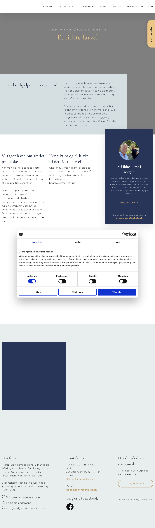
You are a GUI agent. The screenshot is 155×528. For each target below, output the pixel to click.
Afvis (38, 292)
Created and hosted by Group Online (135, 499)
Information (134, 7)
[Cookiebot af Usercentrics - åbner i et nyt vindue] (124, 234)
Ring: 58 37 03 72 (129, 202)
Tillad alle (116, 292)
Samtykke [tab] (37, 242)
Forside (48, 7)
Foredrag (88, 7)
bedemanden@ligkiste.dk (129, 218)
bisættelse (90, 117)
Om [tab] (118, 242)
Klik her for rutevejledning (80, 479)
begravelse (71, 117)
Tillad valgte (77, 292)
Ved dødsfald (68, 7)
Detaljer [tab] (77, 242)
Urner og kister (110, 7)
